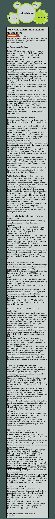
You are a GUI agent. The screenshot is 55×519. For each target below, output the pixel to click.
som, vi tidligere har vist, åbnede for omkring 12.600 (26, 467)
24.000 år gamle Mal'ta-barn (20, 199)
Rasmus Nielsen (13, 105)
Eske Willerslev (22, 80)
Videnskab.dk (12, 516)
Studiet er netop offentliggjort (18, 111)
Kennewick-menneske (34, 197)
